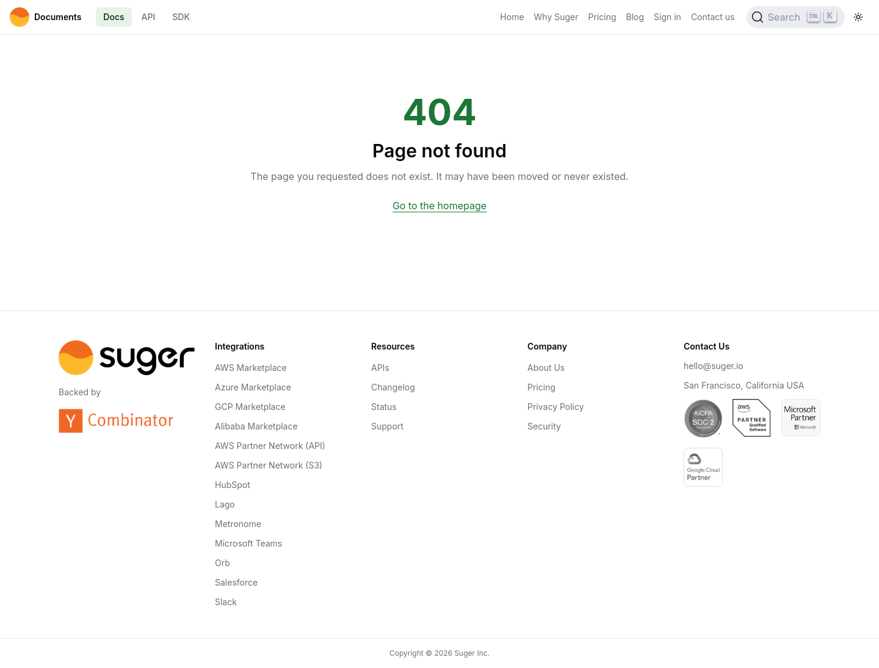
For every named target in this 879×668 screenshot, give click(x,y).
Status (384, 406)
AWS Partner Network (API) (270, 445)
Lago (225, 504)
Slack (226, 602)
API (149, 17)
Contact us (713, 17)
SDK (181, 17)
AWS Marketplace (251, 367)
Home (512, 17)
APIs (380, 367)
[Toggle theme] (858, 17)
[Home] (45, 17)
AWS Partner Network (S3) (268, 465)
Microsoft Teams (248, 543)
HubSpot (232, 484)
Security (544, 426)
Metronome (238, 524)
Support (387, 426)
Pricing (602, 17)
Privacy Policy (555, 406)
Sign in (667, 17)
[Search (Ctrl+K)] (796, 17)
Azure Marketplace (253, 387)
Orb (222, 563)
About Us (546, 367)
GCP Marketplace (250, 406)
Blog (635, 17)
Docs (113, 17)
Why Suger (556, 17)
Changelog (393, 387)
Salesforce (236, 582)
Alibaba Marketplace (256, 426)
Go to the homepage (439, 205)
